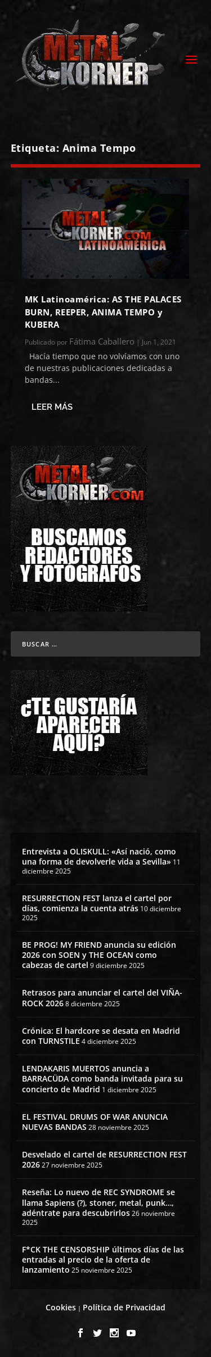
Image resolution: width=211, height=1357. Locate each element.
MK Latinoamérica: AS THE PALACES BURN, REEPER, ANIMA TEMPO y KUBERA (103, 311)
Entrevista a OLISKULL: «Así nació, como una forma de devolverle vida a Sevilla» (99, 856)
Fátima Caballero (101, 341)
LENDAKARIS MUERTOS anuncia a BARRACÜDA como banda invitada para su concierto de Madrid (102, 1078)
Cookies (61, 1307)
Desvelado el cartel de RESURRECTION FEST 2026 (104, 1159)
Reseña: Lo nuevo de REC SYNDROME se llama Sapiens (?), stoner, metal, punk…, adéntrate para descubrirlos (98, 1202)
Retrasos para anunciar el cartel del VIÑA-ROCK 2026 (102, 997)
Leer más (52, 407)
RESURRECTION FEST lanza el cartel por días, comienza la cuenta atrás (97, 903)
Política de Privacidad (124, 1307)
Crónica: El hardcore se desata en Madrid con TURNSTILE (101, 1035)
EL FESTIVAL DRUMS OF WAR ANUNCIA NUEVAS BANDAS (95, 1121)
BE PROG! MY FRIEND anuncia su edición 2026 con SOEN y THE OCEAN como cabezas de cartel (99, 954)
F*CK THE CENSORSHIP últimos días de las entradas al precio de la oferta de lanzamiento (103, 1259)
